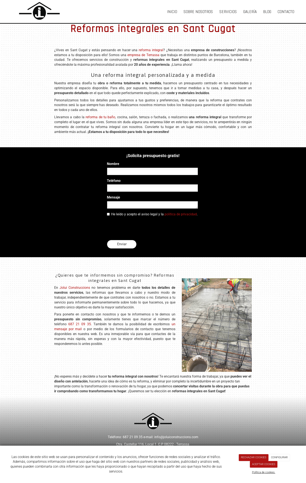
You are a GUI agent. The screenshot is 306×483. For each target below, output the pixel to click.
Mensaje (113, 197)
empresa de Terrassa (143, 55)
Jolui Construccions (75, 288)
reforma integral (151, 50)
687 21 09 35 (79, 324)
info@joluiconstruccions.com (176, 437)
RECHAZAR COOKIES (253, 457)
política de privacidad (181, 214)
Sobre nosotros (198, 12)
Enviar (122, 244)
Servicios (228, 12)
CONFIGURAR (279, 457)
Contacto (286, 12)
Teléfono (114, 181)
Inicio (172, 12)
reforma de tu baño (100, 117)
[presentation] (139, 228)
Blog (267, 12)
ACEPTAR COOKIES (263, 464)
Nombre (113, 164)
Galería (250, 12)
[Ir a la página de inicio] (35, 10)
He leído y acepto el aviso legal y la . (152, 214)
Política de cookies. (263, 472)
